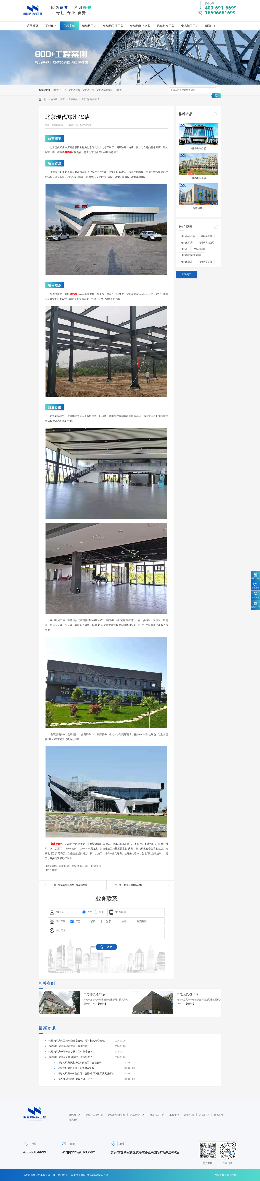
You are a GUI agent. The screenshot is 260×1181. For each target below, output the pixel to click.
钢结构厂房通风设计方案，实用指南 (68, 1046)
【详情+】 (102, 1003)
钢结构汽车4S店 (80, 866)
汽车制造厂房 (165, 25)
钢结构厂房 (89, 25)
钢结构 (119, 90)
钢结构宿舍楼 (198, 178)
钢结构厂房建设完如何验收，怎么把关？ (70, 1057)
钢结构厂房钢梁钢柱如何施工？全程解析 (80, 1062)
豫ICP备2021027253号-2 (94, 1174)
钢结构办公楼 (59, 90)
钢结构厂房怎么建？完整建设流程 (76, 1068)
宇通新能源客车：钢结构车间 (72, 885)
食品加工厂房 (189, 25)
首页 (62, 99)
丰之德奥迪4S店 (94, 994)
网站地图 (73, 1119)
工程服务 (51, 25)
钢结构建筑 (74, 90)
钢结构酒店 (187, 261)
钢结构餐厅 (199, 208)
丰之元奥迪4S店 (188, 994)
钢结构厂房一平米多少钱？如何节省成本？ (72, 1051)
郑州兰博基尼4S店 (133, 885)
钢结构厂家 (96, 866)
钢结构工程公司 (105, 90)
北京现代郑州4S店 (90, 99)
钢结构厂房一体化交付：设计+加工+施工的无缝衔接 (86, 1073)
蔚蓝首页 (32, 25)
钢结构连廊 (199, 249)
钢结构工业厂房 (113, 25)
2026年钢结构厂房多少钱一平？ (75, 1079)
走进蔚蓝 (204, 1114)
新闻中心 (211, 25)
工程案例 (69, 25)
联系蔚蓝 (219, 1114)
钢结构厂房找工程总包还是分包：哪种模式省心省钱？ (78, 1040)
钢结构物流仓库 (140, 25)
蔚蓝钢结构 (57, 843)
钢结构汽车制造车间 (191, 255)
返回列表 (186, 274)
